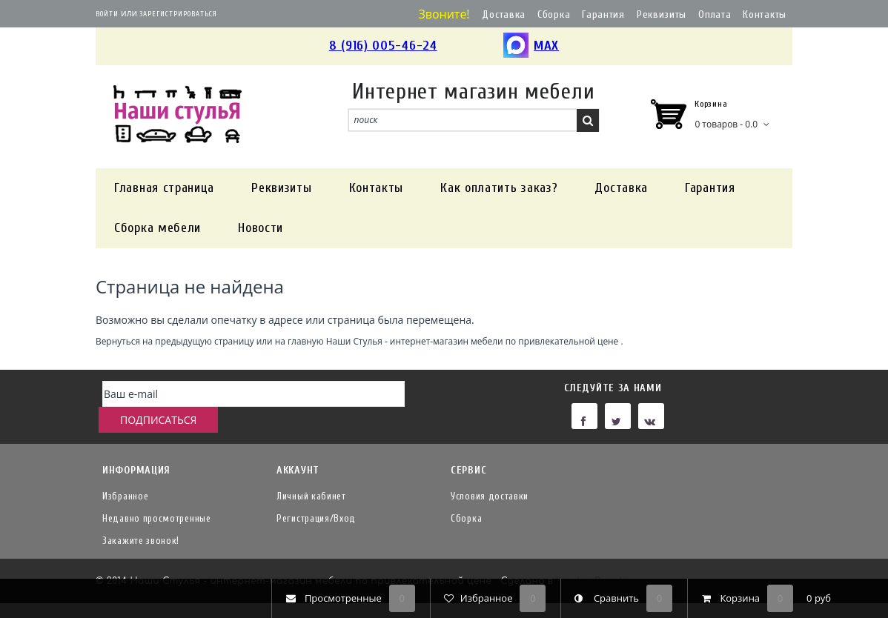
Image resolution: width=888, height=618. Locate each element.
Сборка (553, 14)
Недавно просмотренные (156, 516)
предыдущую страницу (204, 341)
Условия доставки (490, 494)
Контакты (764, 14)
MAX (531, 46)
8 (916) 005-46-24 (383, 45)
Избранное (125, 494)
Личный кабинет (311, 494)
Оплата (714, 14)
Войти (107, 14)
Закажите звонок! (140, 539)
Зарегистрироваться (178, 14)
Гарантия (603, 14)
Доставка (504, 14)
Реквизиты (661, 14)
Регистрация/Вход (316, 516)
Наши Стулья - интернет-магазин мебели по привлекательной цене (472, 341)
